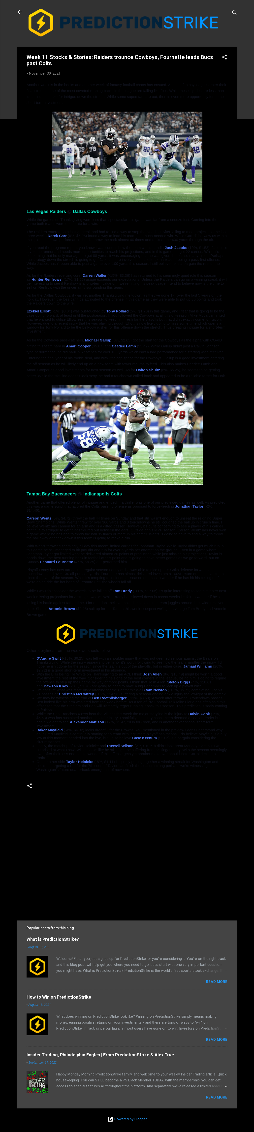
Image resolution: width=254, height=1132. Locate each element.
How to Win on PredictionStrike (59, 997)
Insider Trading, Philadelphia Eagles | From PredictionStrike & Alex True (100, 1054)
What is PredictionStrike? (53, 939)
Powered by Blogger (127, 1119)
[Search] (234, 13)
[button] (224, 58)
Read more (216, 981)
